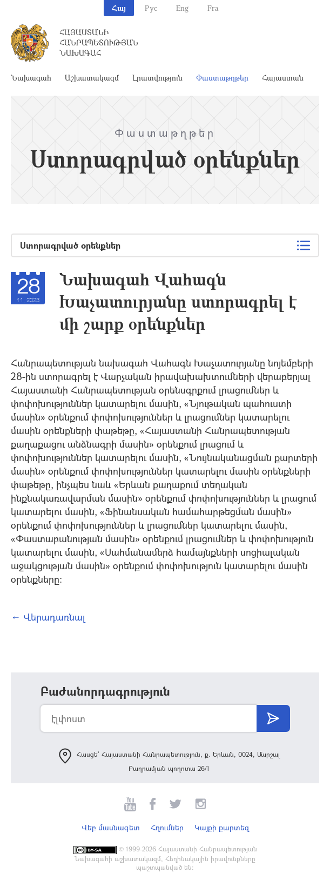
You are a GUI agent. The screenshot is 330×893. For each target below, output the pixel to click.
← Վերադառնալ (48, 616)
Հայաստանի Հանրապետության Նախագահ (98, 42)
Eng (182, 8)
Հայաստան (283, 77)
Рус (151, 8)
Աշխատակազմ (92, 77)
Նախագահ (31, 77)
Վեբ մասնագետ (111, 827)
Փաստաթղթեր (222, 77)
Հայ (119, 8)
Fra (213, 8)
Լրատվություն (157, 77)
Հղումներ (167, 827)
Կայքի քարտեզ (221, 827)
